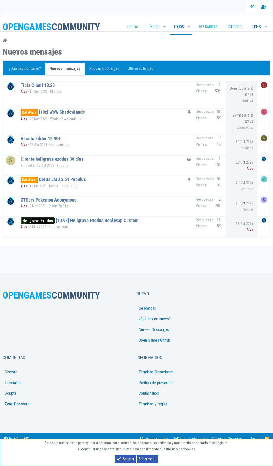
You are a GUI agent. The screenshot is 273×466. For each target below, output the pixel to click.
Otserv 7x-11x (56, 206)
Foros (179, 27)
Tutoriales (13, 382)
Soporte (63, 166)
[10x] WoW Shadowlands (62, 112)
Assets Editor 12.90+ (41, 138)
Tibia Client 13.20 (38, 85)
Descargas (147, 308)
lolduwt (247, 101)
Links (256, 27)
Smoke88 (28, 166)
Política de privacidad (156, 382)
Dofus (51, 186)
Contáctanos (149, 393)
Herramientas (59, 145)
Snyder (246, 209)
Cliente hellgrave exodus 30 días (52, 159)
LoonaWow (244, 127)
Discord (235, 27)
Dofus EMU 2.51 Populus (60, 179)
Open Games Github (154, 340)
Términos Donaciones (156, 372)
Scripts (10, 393)
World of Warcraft (63, 119)
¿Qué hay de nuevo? (25, 68)
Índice (154, 27)
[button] (164, 27)
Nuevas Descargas (104, 68)
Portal (133, 27)
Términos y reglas (153, 404)
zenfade (245, 189)
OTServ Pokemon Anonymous (46, 200)
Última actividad (140, 68)
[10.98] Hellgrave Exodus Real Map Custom (95, 220)
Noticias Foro (56, 227)
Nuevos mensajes (65, 68)
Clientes (56, 91)
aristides (247, 148)
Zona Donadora (17, 404)
